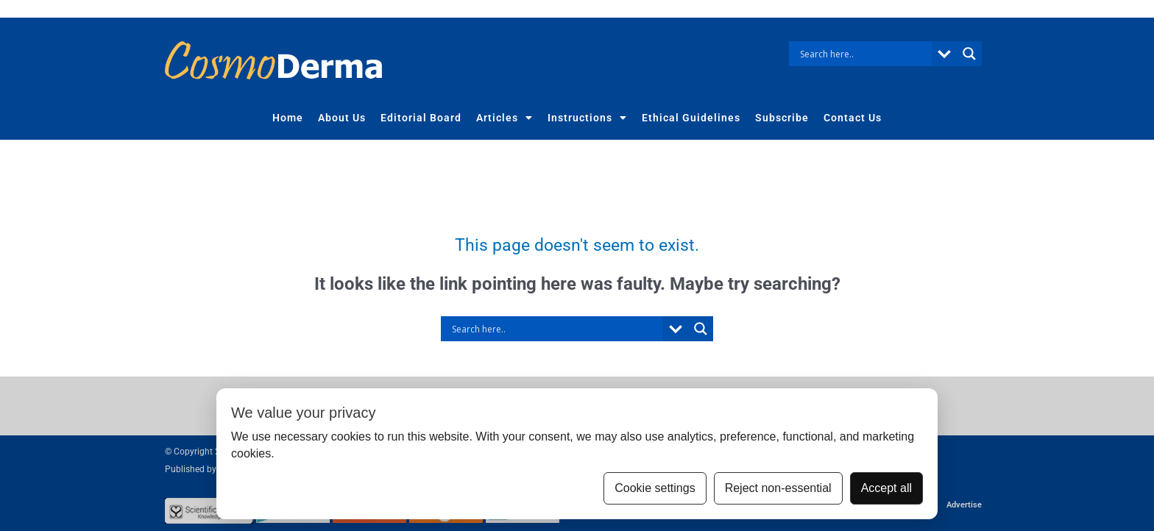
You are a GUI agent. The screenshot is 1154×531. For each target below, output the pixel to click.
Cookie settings (655, 488)
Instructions (587, 117)
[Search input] (864, 53)
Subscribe (782, 118)
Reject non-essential (778, 488)
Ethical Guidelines (691, 118)
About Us (342, 118)
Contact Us (853, 118)
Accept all (886, 488)
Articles (504, 117)
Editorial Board (420, 118)
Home (287, 118)
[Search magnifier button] (969, 53)
